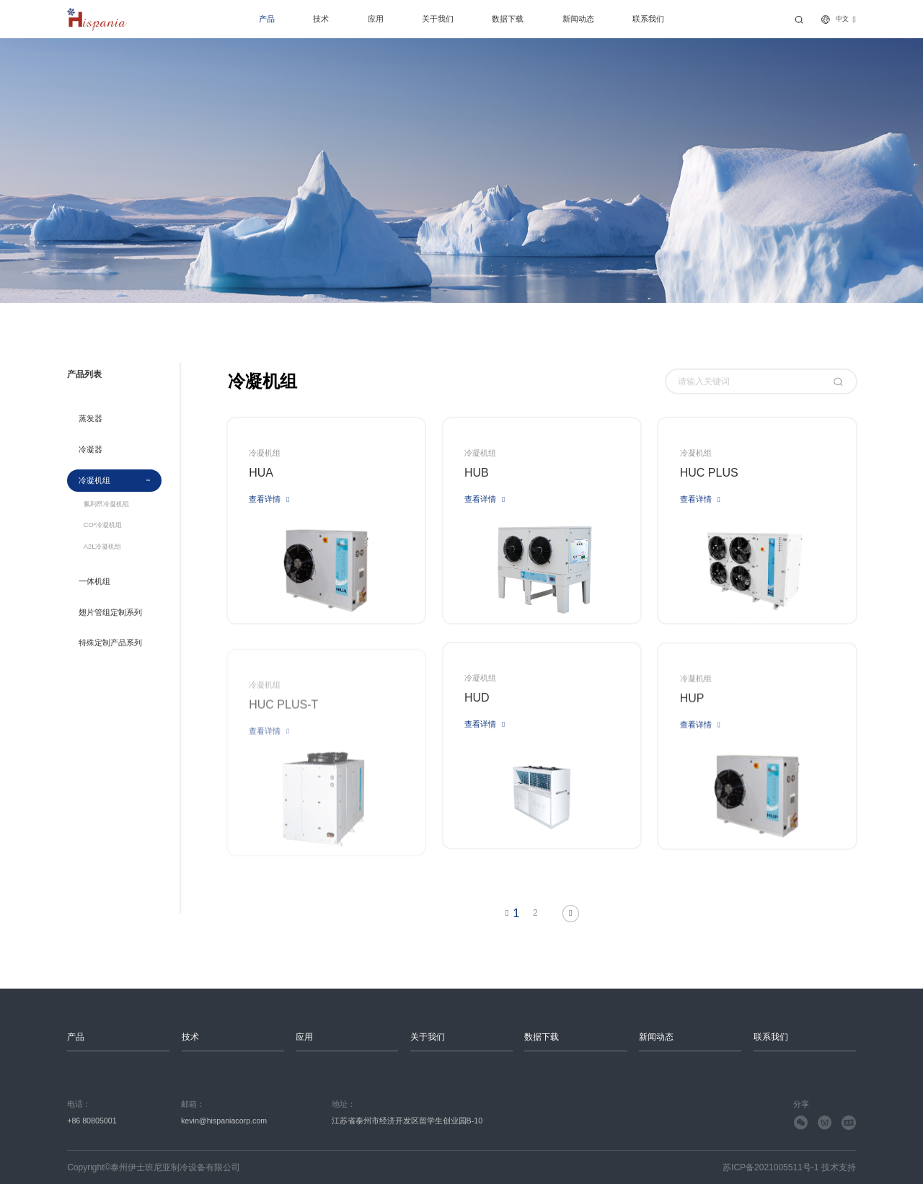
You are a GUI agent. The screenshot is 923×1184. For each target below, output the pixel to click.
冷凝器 (90, 449)
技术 (321, 18)
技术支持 (838, 1167)
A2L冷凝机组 (103, 547)
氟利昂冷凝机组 (106, 504)
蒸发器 (90, 418)
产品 (267, 18)
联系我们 (648, 18)
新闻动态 (578, 18)
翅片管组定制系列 (110, 612)
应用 (376, 18)
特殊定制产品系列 (110, 642)
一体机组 (94, 581)
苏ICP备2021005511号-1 (770, 1167)
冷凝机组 (94, 480)
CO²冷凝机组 (103, 525)
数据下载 (508, 18)
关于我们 (438, 18)
